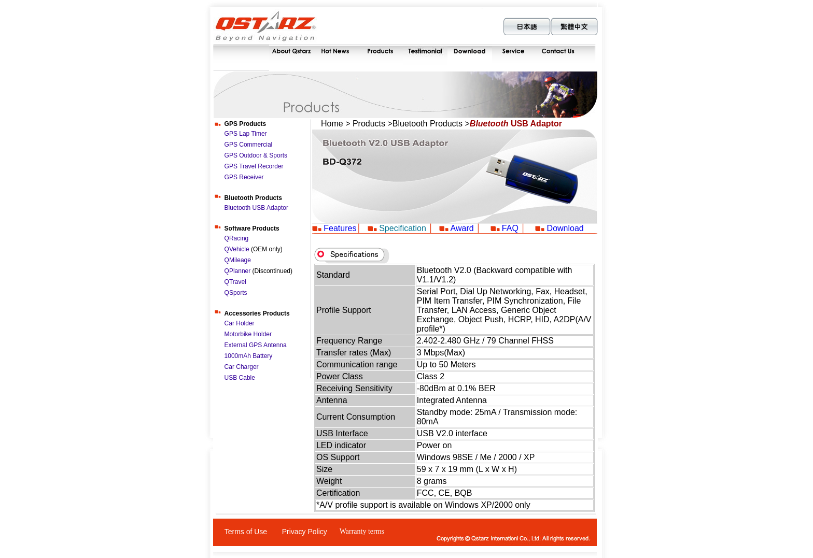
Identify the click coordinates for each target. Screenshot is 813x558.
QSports (236, 292)
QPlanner (238, 271)
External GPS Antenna (256, 345)
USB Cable (240, 377)
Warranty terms (362, 531)
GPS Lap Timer (246, 133)
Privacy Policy (304, 531)
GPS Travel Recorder (254, 166)
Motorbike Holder (248, 334)
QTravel (235, 281)
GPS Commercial (249, 144)
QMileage (238, 260)
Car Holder (240, 323)
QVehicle (238, 249)
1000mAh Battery (249, 356)
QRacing (237, 238)
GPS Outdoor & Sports (256, 155)
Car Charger (242, 366)
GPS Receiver (244, 177)
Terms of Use (246, 531)
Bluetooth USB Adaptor (256, 207)
